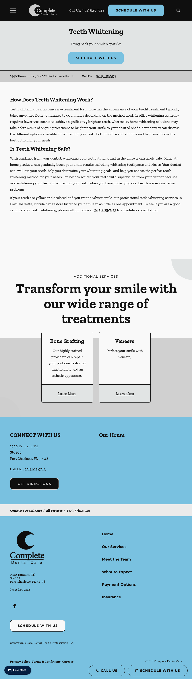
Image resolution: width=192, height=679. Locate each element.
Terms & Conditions (46, 661)
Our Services (114, 546)
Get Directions (34, 484)
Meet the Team (116, 559)
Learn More (67, 393)
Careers (67, 661)
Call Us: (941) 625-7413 (86, 10)
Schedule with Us (136, 10)
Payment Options (119, 584)
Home (107, 534)
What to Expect (117, 572)
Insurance (111, 597)
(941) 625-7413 (106, 76)
